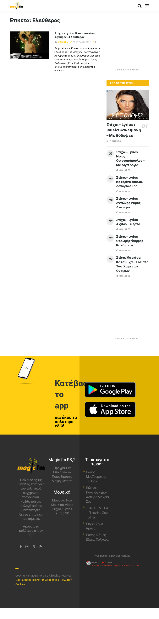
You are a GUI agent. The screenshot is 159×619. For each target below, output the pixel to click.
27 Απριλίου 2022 (80, 42)
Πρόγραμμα (62, 468)
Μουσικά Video (62, 505)
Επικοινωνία (62, 472)
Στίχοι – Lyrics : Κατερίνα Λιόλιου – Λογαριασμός (131, 182)
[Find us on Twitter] (34, 546)
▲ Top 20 (62, 513)
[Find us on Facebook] (21, 547)
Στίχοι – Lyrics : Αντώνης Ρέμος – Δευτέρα (129, 203)
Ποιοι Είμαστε (62, 477)
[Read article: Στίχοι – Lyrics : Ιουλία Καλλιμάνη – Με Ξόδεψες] (128, 105)
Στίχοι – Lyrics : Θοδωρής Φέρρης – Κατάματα (131, 241)
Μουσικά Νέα (62, 500)
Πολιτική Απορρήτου (46, 579)
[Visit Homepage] (16, 6)
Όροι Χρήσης (23, 579)
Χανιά (128, 472)
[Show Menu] (147, 6)
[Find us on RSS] (41, 547)
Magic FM (63, 42)
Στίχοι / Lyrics (62, 509)
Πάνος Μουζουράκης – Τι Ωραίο (97, 476)
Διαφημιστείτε (62, 481)
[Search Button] (139, 6)
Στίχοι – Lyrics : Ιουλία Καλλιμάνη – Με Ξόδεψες (124, 130)
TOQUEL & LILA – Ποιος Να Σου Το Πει (97, 512)
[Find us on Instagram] (26, 547)
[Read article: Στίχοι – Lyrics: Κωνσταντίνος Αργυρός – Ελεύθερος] (29, 45)
